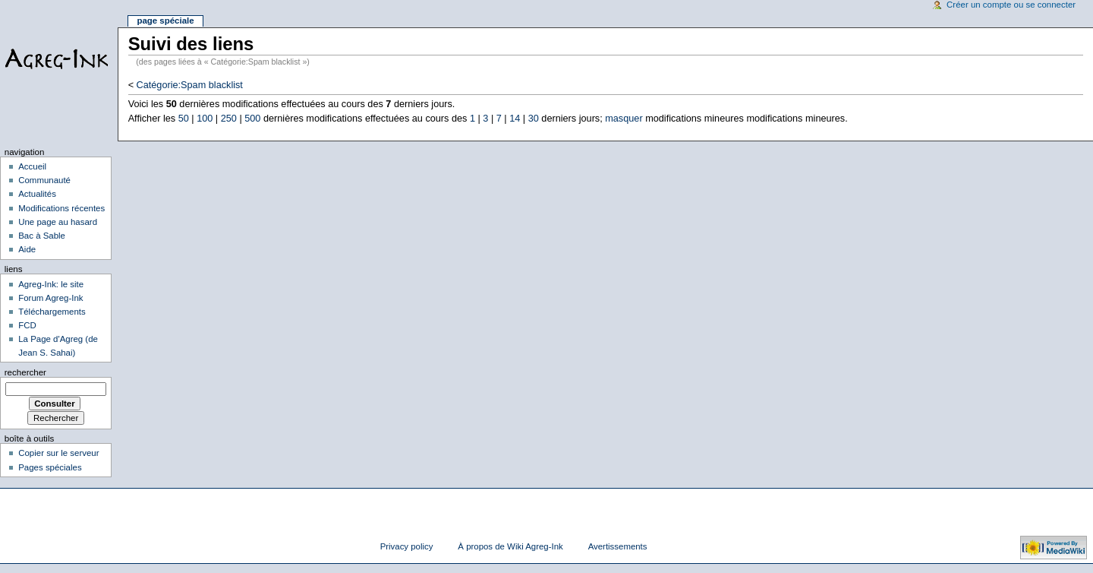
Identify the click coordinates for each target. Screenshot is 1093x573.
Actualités (37, 193)
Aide (27, 249)
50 (183, 118)
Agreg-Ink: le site (50, 284)
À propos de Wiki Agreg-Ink (510, 546)
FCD (27, 325)
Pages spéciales (49, 467)
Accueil (32, 166)
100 (205, 118)
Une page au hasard (57, 221)
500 (252, 118)
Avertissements (617, 546)
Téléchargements (52, 311)
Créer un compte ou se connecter (1011, 4)
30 (533, 118)
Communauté (44, 180)
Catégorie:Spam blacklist (190, 85)
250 (229, 118)
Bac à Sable (41, 235)
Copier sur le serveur (58, 452)
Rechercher (25, 372)
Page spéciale (165, 20)
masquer (623, 118)
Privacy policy (406, 546)
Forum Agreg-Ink (50, 297)
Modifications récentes (61, 208)
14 (514, 118)
